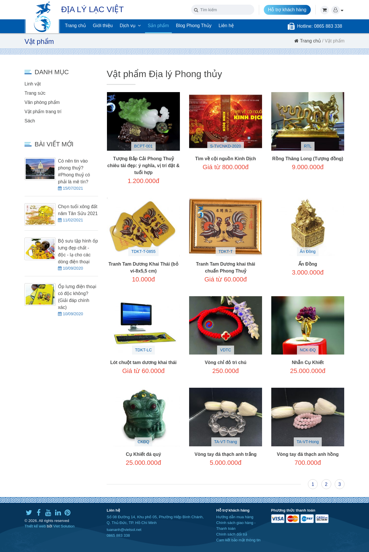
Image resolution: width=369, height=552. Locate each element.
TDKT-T (226, 251)
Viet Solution (64, 526)
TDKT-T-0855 (143, 251)
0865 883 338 (118, 535)
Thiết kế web (35, 526)
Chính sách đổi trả (231, 534)
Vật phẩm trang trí (43, 111)
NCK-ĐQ (308, 350)
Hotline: (305, 26)
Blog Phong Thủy (194, 25)
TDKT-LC (143, 350)
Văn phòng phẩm (42, 102)
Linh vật (33, 83)
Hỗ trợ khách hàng (287, 9)
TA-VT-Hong (308, 441)
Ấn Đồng (307, 251)
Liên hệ (226, 25)
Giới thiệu (103, 25)
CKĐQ (143, 441)
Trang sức (35, 93)
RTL (307, 146)
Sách (30, 120)
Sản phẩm (158, 25)
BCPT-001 (143, 146)
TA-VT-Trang (225, 441)
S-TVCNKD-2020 (225, 146)
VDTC (225, 350)
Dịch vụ (130, 25)
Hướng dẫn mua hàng (234, 517)
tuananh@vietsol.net (124, 529)
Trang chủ (75, 25)
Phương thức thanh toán (293, 510)
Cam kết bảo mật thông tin (238, 540)
